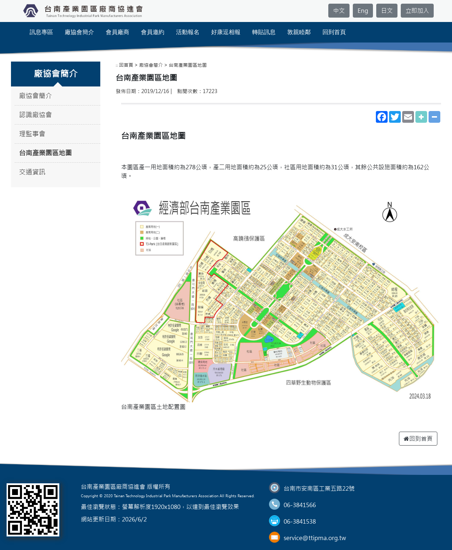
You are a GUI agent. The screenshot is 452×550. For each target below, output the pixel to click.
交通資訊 (32, 172)
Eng (363, 10)
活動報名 (187, 32)
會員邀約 (152, 32)
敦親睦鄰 (299, 32)
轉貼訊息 (264, 32)
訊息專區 (41, 32)
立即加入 (417, 10)
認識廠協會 (35, 115)
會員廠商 (117, 32)
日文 (387, 10)
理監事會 (32, 134)
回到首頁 (334, 32)
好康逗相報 (225, 32)
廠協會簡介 (79, 32)
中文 (339, 10)
